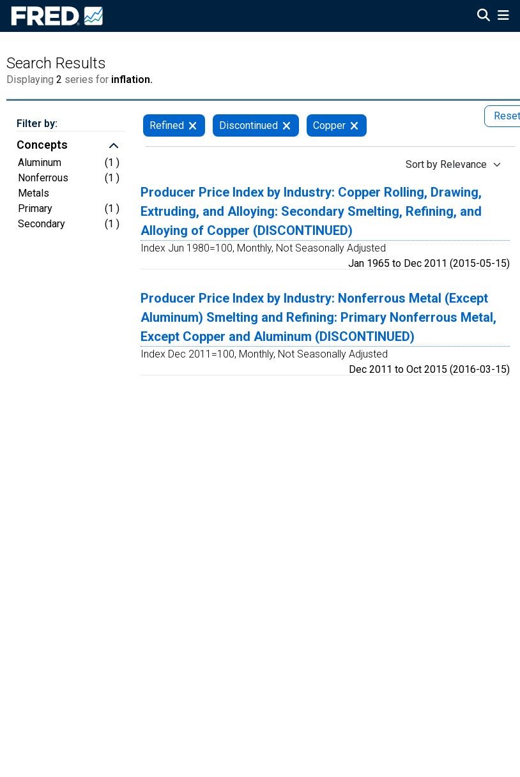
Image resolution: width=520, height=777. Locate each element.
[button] (71, 146)
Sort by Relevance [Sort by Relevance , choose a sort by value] (446, 164)
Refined (166, 125)
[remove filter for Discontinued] (286, 125)
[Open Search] (484, 17)
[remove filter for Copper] (354, 125)
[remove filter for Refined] (193, 125)
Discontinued (248, 125)
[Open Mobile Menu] (503, 17)
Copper (329, 125)
